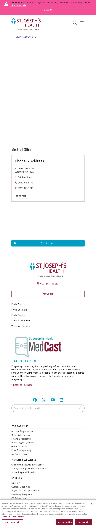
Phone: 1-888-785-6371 (48, 283)
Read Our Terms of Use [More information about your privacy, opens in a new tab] (13, 516)
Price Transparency (21, 450)
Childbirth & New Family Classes (27, 464)
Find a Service (18, 315)
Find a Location (19, 309)
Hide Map (21, 195)
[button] (82, 22)
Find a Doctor (18, 304)
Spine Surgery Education (23, 472)
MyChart (48, 293)
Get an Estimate (19, 446)
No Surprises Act (19, 454)
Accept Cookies (65, 522)
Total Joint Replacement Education (28, 468)
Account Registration (22, 431)
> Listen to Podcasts (21, 384)
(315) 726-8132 (25, 182)
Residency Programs (21, 494)
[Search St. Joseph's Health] (48, 408)
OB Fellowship (18, 498)
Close (48, 10)
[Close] (92, 504)
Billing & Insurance (21, 434)
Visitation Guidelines (21, 326)
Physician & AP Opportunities (26, 490)
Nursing (15, 482)
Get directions (24, 177)
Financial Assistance (21, 438)
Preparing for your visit (23, 442)
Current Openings (20, 486)
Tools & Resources (20, 320)
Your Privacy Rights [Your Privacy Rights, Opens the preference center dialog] (12, 522)
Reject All (83, 522)
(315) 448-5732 (25, 188)
